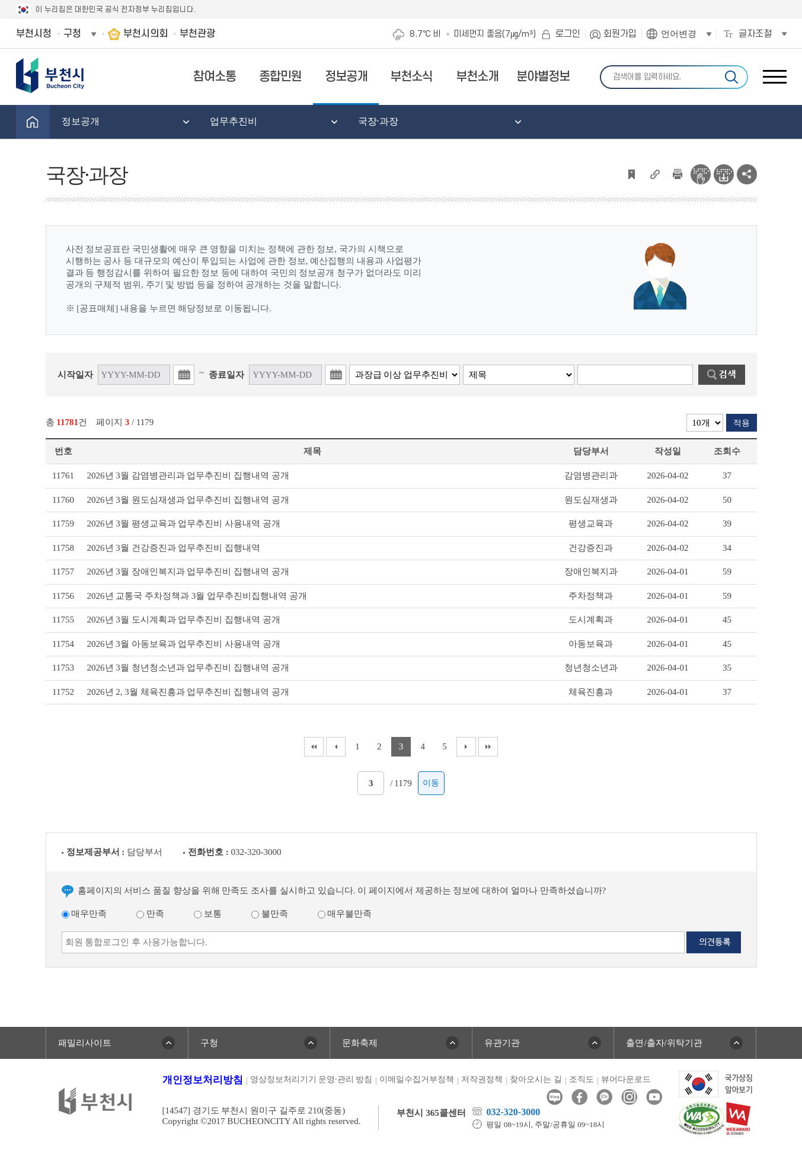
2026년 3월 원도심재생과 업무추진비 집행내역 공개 (188, 500)
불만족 (269, 913)
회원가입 (620, 33)
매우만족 (84, 913)
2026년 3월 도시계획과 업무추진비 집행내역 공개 (183, 619)
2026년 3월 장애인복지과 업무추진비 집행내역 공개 (188, 571)
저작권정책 (482, 1079)
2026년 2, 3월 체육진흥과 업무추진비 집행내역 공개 (188, 692)
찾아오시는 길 (536, 1079)
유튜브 (654, 1097)
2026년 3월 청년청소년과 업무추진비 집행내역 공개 (188, 667)
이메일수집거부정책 (416, 1079)
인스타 (629, 1097)
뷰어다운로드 (626, 1079)
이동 (431, 782)
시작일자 (75, 374)
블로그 (555, 1097)
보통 (208, 913)
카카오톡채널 (604, 1097)
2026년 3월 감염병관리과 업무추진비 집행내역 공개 (188, 475)
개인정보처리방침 (202, 1080)
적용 (741, 423)
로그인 (567, 33)
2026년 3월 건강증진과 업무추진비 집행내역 (174, 548)
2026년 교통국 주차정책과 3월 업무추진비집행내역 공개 (197, 596)
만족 (150, 913)
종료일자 (226, 374)
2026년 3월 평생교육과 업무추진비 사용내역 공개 (183, 523)
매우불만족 (345, 913)
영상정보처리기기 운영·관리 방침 (311, 1079)
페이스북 (579, 1097)
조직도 (581, 1079)
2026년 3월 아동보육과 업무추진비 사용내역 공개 (183, 644)
